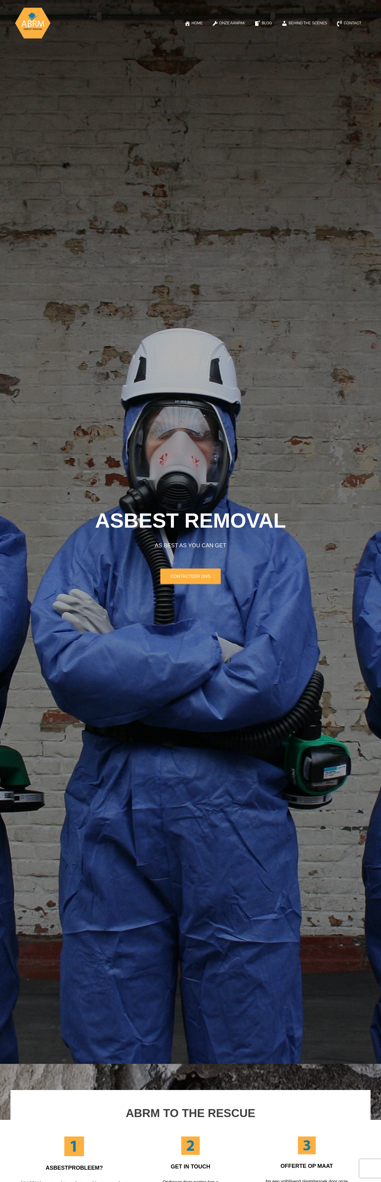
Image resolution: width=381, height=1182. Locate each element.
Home (193, 23)
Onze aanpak (228, 23)
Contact (348, 23)
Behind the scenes (304, 23)
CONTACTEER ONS (190, 576)
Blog (263, 23)
